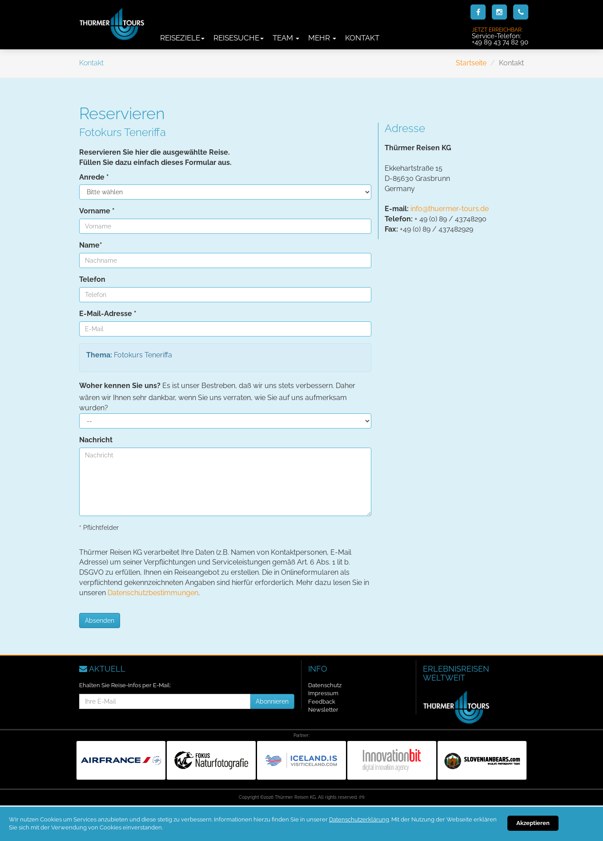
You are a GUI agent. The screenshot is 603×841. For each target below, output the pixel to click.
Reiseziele (182, 37)
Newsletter (323, 709)
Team (286, 37)
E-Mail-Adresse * (108, 313)
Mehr (322, 37)
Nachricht (96, 440)
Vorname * (97, 211)
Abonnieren (272, 701)
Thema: (99, 355)
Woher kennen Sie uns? (120, 385)
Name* (90, 245)
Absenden (99, 620)
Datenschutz (325, 685)
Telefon (92, 279)
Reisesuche (238, 37)
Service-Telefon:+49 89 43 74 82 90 (500, 36)
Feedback (321, 701)
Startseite (471, 63)
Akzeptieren (533, 823)
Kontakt (362, 37)
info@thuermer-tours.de (449, 208)
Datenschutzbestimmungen (153, 593)
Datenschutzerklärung (359, 819)
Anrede (94, 177)
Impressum (323, 693)
